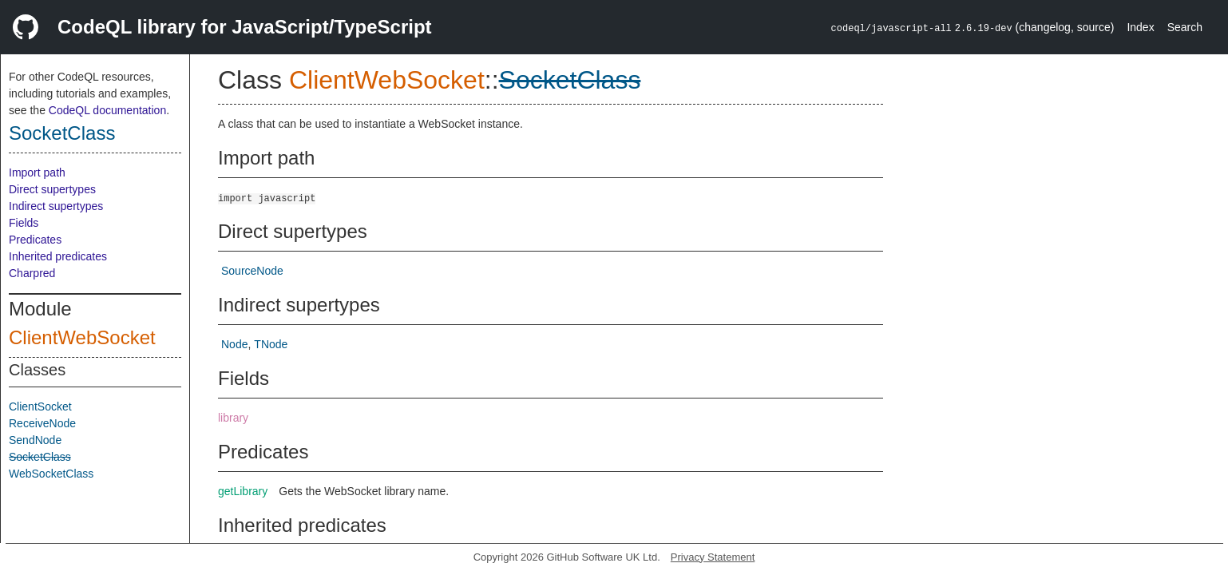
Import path (37, 172)
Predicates (35, 239)
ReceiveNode (42, 423)
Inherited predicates (58, 256)
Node (234, 344)
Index (1140, 27)
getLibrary (242, 491)
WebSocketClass (51, 473)
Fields (23, 222)
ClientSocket (40, 406)
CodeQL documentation (107, 110)
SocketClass (62, 133)
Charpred (32, 273)
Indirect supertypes (56, 206)
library (233, 417)
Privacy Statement (713, 557)
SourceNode (252, 270)
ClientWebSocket (82, 337)
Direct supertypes (52, 189)
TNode (270, 344)
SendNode (35, 440)
